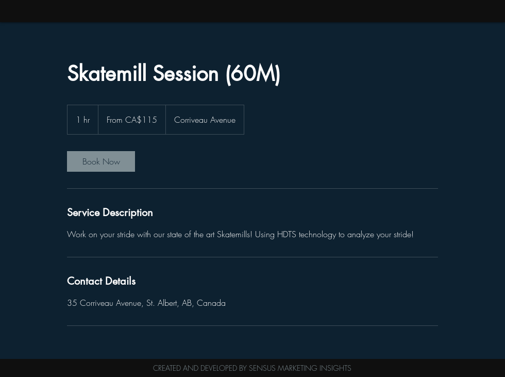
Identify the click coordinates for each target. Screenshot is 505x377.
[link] (101, 161)
